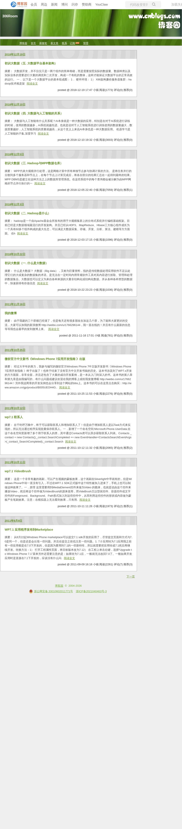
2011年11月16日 (15, 304)
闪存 (75, 4)
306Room (10, 16)
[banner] (17, 4)
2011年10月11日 (15, 462)
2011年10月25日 (15, 350)
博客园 (23, 43)
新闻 (54, 4)
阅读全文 (32, 83)
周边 (44, 4)
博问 (64, 4)
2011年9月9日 (13, 520)
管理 (85, 43)
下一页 (130, 576)
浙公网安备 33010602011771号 (51, 591)
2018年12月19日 (15, 54)
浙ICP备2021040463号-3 (91, 591)
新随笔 (43, 43)
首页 (33, 43)
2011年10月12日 (15, 408)
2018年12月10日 (15, 104)
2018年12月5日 (14, 154)
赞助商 (86, 4)
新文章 (54, 43)
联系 (64, 43)
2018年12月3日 (14, 204)
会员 (34, 4)
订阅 (72, 43)
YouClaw (101, 4)
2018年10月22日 (15, 254)
